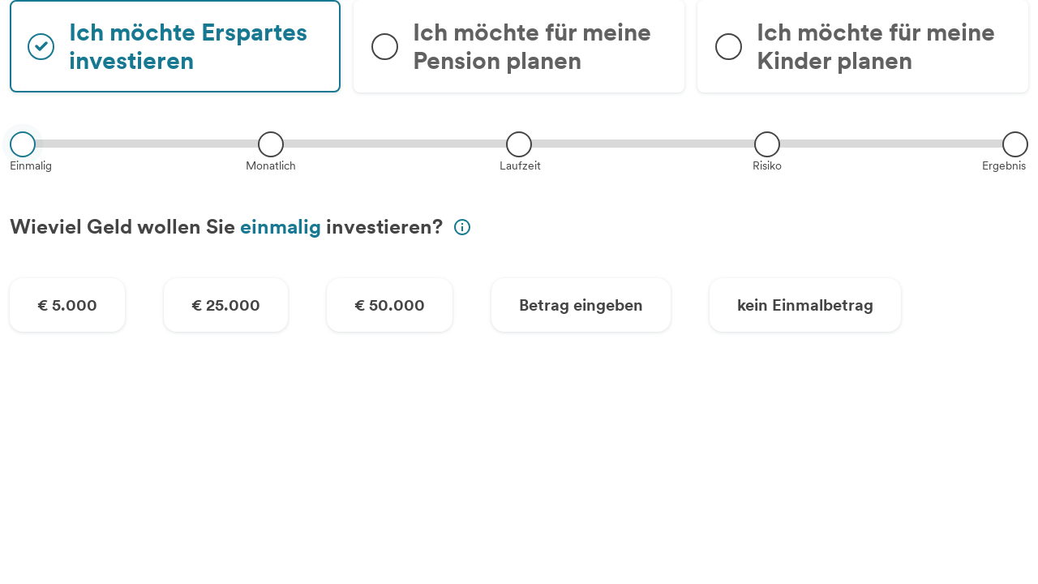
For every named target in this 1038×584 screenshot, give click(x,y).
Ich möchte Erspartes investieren (188, 46)
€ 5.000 (67, 305)
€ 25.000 (225, 305)
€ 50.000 (389, 305)
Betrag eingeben (581, 305)
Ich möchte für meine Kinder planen (876, 46)
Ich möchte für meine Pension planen (532, 46)
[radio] (175, 46)
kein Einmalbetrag (805, 305)
